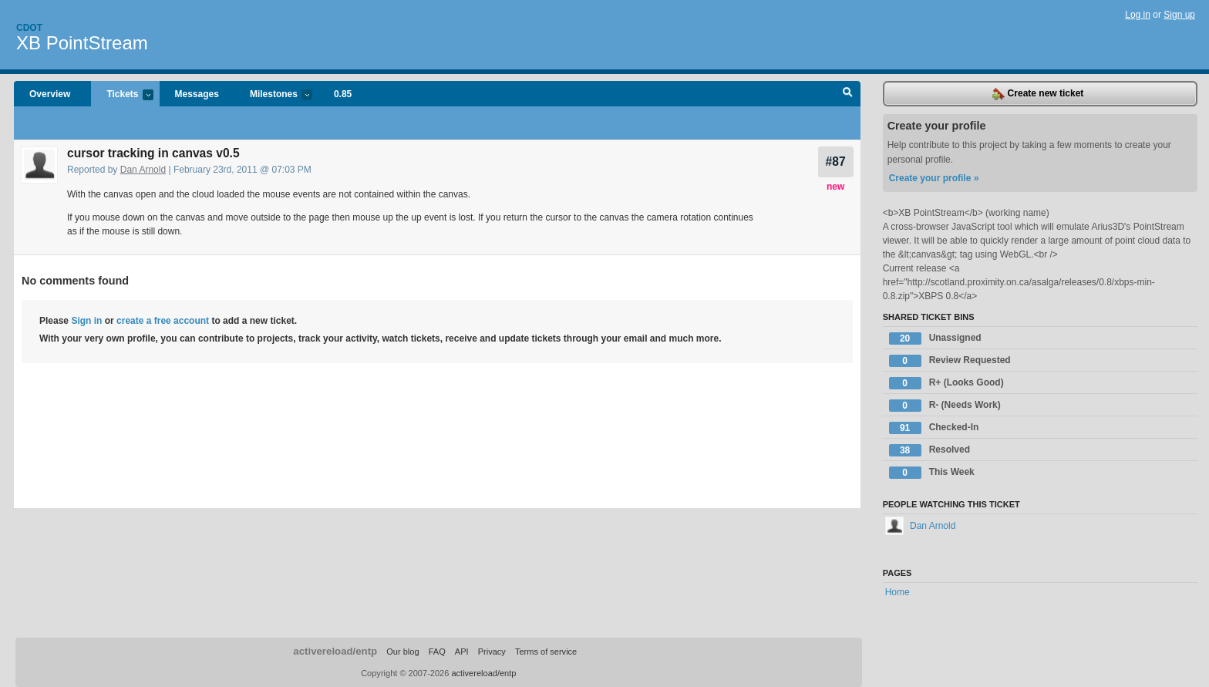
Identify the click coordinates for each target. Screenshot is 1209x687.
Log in (1137, 14)
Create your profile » (934, 178)
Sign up (1179, 14)
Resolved (929, 450)
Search (847, 94)
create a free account (162, 320)
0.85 (343, 94)
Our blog (402, 651)
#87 (836, 161)
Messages (197, 94)
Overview (49, 94)
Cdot (29, 27)
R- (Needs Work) (945, 405)
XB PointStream (82, 42)
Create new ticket (1037, 94)
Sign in (86, 320)
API (462, 651)
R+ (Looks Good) (946, 383)
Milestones (273, 95)
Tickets (122, 95)
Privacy (492, 651)
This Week (932, 472)
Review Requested (950, 361)
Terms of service (546, 651)
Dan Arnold (143, 169)
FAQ (437, 651)
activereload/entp (335, 651)
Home (897, 592)
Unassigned (935, 338)
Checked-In (934, 428)
